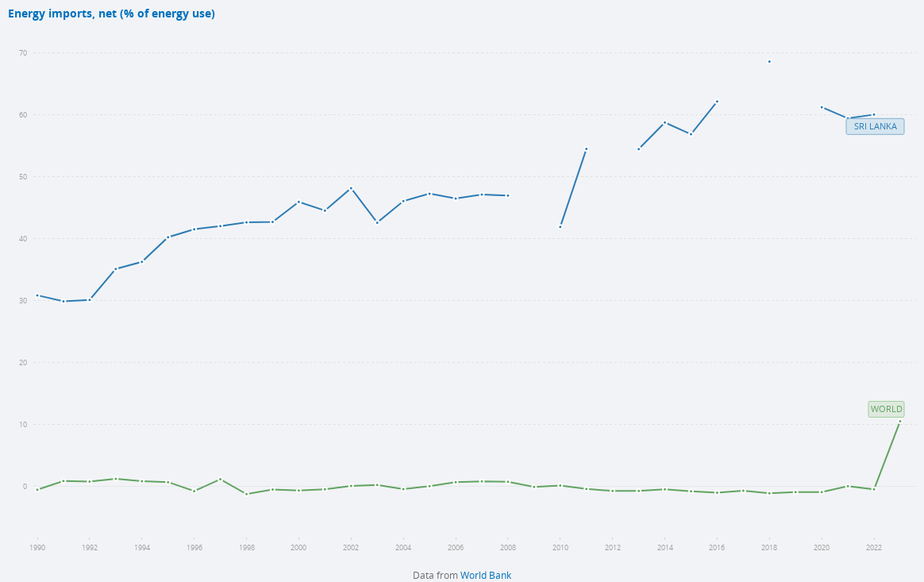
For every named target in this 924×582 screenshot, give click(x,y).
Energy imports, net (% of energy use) (111, 14)
